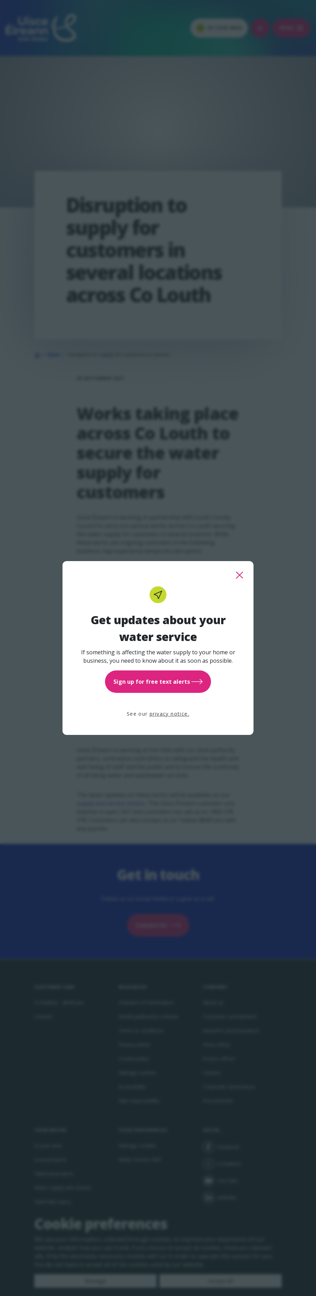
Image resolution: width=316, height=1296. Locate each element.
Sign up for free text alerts (158, 681)
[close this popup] (239, 575)
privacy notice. (169, 713)
